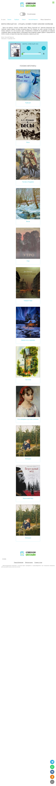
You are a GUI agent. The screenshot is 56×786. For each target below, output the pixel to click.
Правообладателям (18, 562)
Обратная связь (29, 562)
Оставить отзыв (38, 562)
